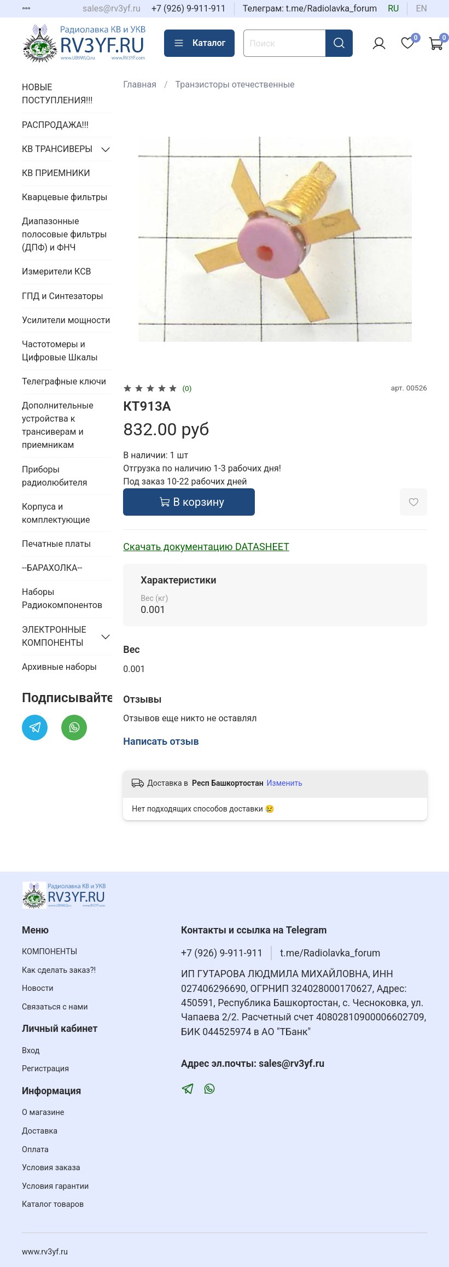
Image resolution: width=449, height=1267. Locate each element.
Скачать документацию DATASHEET (206, 546)
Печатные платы (56, 544)
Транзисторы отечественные (235, 84)
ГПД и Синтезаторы (62, 296)
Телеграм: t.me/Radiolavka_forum (310, 8)
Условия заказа (51, 1167)
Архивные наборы (59, 667)
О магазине (43, 1112)
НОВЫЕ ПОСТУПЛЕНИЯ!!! (57, 94)
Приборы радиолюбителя (54, 476)
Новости (38, 988)
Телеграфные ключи (64, 381)
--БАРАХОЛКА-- (52, 568)
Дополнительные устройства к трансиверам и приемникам (58, 425)
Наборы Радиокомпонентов (62, 598)
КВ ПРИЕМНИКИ (56, 173)
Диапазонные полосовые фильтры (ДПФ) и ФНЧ (64, 234)
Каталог (199, 43)
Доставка (39, 1131)
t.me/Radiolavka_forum (330, 953)
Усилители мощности (66, 320)
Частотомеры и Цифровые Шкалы (60, 351)
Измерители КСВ (56, 271)
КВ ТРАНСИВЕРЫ (57, 149)
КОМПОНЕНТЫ (49, 951)
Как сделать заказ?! (59, 970)
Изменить (284, 783)
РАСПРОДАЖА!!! (55, 125)
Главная (139, 84)
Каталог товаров (53, 1204)
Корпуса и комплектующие (56, 513)
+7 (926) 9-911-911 (188, 8)
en (421, 8)
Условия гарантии (55, 1186)
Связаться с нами (55, 1007)
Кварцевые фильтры (64, 197)
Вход (30, 1050)
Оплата (35, 1149)
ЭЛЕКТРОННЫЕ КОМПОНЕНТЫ (54, 636)
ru (393, 8)
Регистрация (45, 1068)
